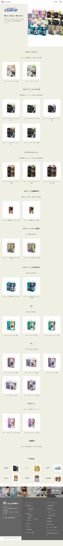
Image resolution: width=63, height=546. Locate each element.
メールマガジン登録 (52, 533)
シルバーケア (30, 516)
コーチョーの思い (52, 516)
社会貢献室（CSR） (52, 521)
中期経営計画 (51, 511)
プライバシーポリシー (53, 536)
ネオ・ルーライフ (19, 489)
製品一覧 (11, 489)
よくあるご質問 (30, 538)
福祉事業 (29, 523)
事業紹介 (29, 519)
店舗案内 (50, 524)
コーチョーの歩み (52, 519)
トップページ (5, 489)
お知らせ (29, 529)
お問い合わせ (51, 530)
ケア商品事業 (30, 521)
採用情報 (50, 527)
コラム (28, 532)
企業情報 (50, 514)
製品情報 (29, 511)
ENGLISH (56, 1)
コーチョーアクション (53, 508)
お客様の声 (29, 535)
